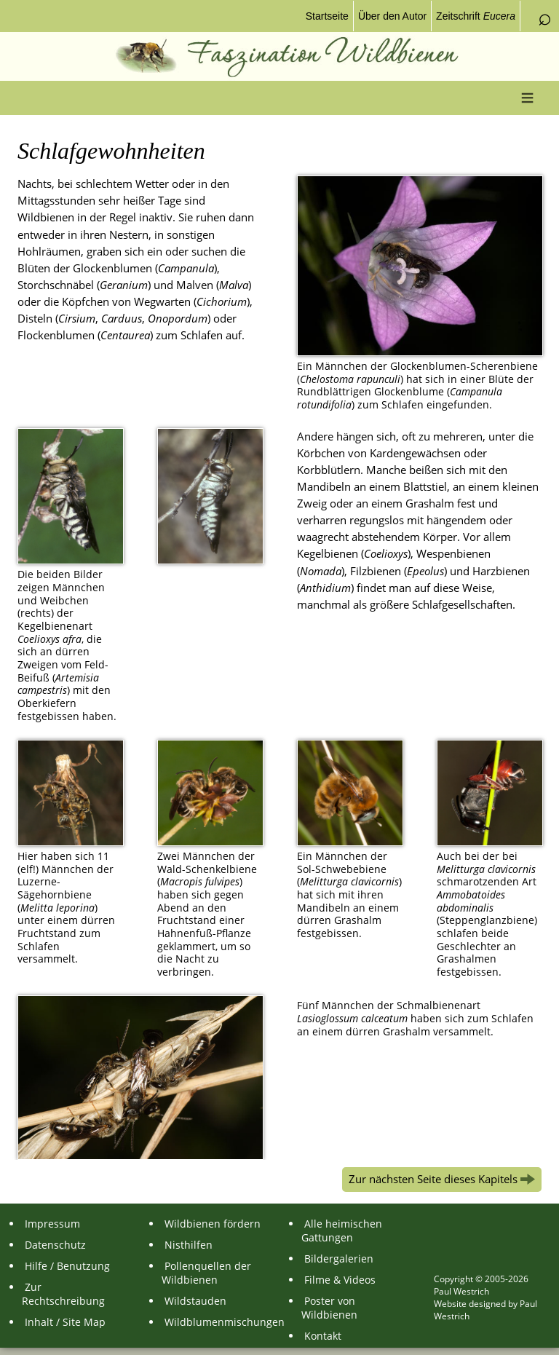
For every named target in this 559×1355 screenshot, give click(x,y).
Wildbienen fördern (211, 1223)
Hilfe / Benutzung (66, 1266)
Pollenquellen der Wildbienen (206, 1273)
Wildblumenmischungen (215, 1322)
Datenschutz (54, 1245)
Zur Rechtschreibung (63, 1294)
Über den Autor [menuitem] (392, 16)
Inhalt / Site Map (64, 1322)
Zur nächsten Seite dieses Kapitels (442, 1179)
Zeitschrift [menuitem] (475, 16)
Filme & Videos (338, 1280)
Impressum (51, 1223)
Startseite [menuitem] (327, 16)
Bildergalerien (337, 1258)
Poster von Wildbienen (329, 1308)
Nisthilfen (187, 1245)
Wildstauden (194, 1301)
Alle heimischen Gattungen (341, 1230)
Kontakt (321, 1336)
